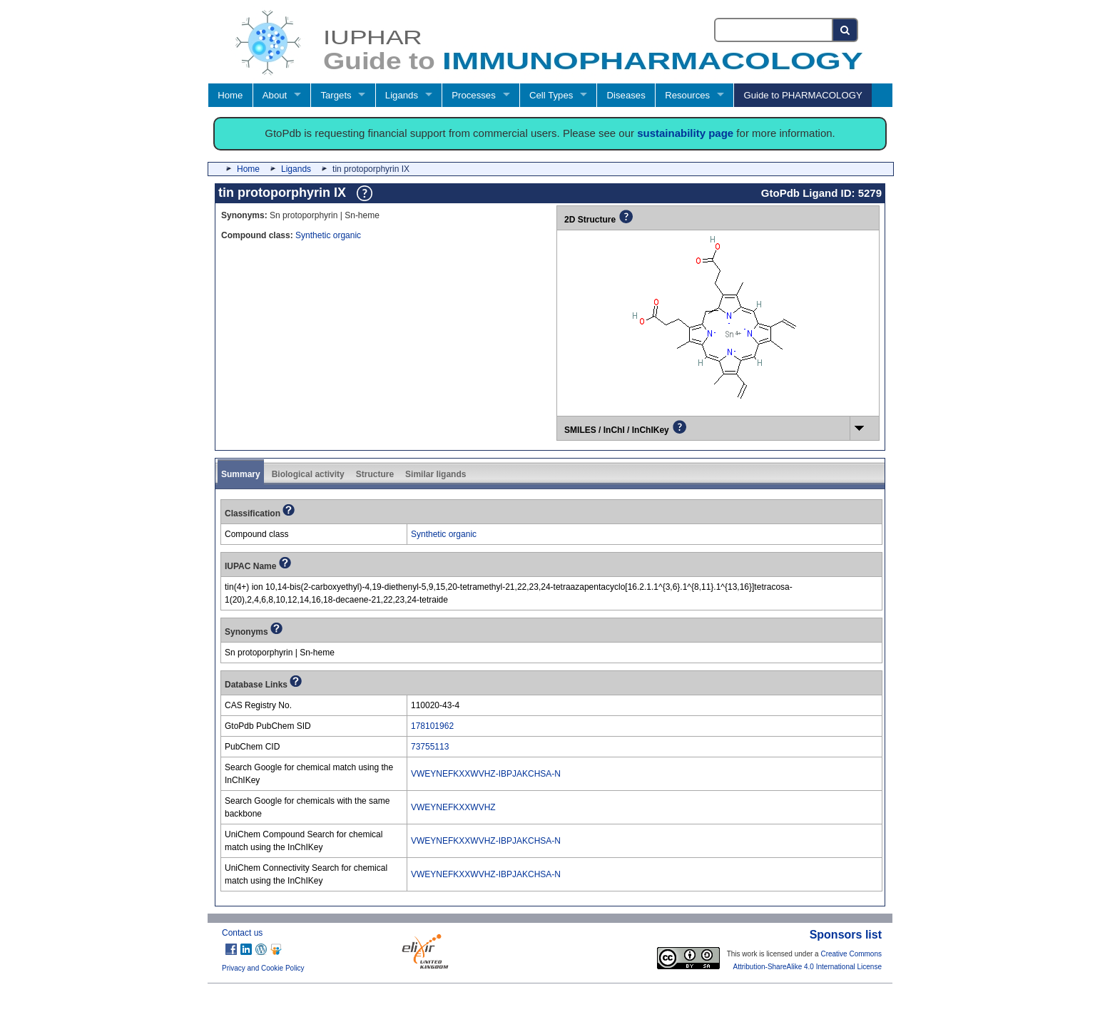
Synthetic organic (328, 235)
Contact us (242, 933)
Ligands (401, 95)
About (275, 95)
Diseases (626, 95)
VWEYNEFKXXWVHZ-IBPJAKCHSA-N (486, 774)
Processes (474, 95)
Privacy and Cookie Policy (263, 968)
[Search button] (845, 30)
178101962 (432, 726)
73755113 (430, 747)
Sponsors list (846, 935)
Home (230, 95)
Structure (375, 474)
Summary (240, 474)
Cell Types (551, 95)
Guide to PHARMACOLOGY (802, 95)
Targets (335, 95)
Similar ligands (435, 474)
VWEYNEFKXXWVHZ (453, 807)
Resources (687, 95)
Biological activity (308, 474)
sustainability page (685, 133)
